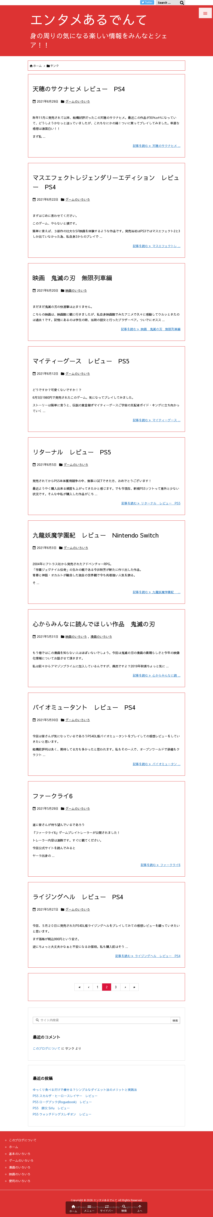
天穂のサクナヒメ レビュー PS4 (79, 88)
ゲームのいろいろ (77, 101)
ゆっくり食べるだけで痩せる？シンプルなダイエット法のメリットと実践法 (85, 1089)
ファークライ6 (53, 796)
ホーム (37, 66)
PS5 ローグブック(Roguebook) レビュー (62, 1102)
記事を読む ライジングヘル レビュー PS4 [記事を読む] (147, 956)
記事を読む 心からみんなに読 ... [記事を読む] (156, 675)
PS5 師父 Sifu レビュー (51, 1108)
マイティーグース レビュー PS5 (81, 361)
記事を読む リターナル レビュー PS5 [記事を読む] (150, 503)
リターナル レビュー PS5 (72, 452)
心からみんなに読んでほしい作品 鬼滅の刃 (94, 624)
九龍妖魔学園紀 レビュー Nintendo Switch (96, 535)
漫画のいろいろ (101, 636)
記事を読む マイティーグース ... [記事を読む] (156, 420)
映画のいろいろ (76, 290)
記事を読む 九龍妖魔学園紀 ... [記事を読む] (156, 592)
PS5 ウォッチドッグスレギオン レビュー (62, 1114)
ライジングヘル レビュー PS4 (78, 896)
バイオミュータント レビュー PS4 (84, 707)
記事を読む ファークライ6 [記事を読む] (160, 865)
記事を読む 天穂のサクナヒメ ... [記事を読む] (156, 145)
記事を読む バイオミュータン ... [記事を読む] (156, 764)
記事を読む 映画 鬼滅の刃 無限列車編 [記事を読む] (150, 329)
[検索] (182, 2)
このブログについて (46, 1048)
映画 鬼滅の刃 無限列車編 (72, 277)
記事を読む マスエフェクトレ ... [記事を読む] (156, 246)
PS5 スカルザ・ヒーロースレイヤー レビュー (65, 1096)
